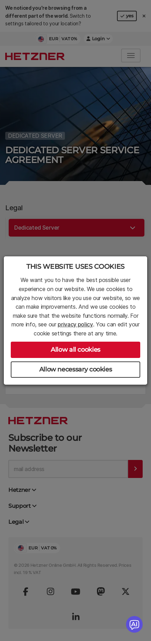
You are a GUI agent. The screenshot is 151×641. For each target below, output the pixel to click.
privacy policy (75, 324)
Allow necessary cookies (75, 369)
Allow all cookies (75, 349)
